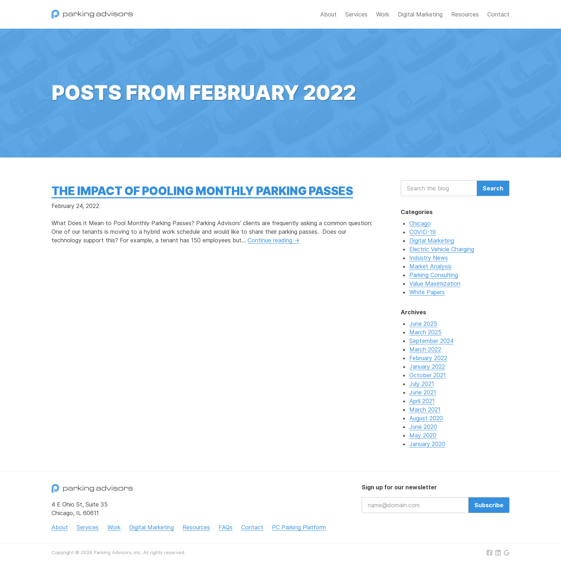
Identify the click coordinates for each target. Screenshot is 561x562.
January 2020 (427, 443)
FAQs (226, 527)
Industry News (428, 257)
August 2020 (426, 418)
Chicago (420, 223)
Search (493, 188)
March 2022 (425, 349)
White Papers (427, 292)
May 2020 (422, 435)
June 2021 (422, 392)
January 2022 (427, 366)
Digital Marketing (420, 14)
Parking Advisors (92, 14)
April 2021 (422, 400)
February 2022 (428, 358)
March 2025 (425, 332)
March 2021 (424, 409)
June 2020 (423, 426)
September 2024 (431, 340)
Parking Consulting (433, 274)
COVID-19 (422, 232)
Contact (498, 14)
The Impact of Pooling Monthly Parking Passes (202, 191)
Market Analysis (430, 266)
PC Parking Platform (299, 527)
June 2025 (423, 323)
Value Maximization (434, 283)
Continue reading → (273, 240)
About (328, 14)
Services (356, 14)
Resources (465, 14)
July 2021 (421, 383)
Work (382, 14)
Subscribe (488, 505)
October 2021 (427, 375)
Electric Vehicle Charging (441, 249)
